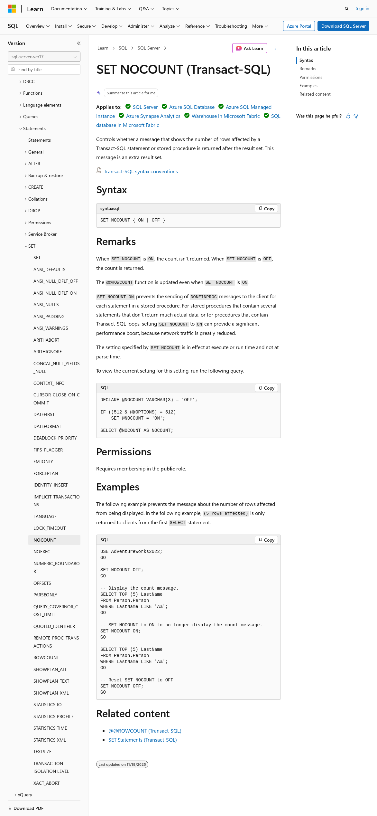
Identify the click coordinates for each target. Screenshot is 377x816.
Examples (308, 85)
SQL (123, 48)
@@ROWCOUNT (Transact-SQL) (144, 730)
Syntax (306, 60)
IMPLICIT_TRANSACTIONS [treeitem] (56, 478)
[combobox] (44, 57)
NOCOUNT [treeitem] (44, 518)
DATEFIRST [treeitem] (44, 392)
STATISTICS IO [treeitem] (47, 682)
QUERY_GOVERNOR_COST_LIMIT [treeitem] (55, 588)
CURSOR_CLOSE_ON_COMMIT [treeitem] (56, 376)
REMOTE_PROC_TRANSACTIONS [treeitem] (56, 619)
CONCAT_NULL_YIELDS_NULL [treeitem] (56, 345)
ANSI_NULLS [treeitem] (46, 282)
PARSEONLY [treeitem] (45, 572)
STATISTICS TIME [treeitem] (50, 706)
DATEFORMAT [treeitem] (47, 404)
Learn (102, 48)
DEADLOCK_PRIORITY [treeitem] (55, 416)
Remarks (307, 68)
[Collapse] (79, 43)
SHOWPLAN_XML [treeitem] (51, 671)
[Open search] (346, 8)
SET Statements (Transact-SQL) (142, 739)
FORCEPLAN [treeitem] (45, 451)
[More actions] (275, 48)
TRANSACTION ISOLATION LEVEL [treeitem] (51, 745)
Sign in (362, 8)
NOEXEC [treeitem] (41, 529)
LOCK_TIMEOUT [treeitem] (49, 506)
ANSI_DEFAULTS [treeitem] (49, 247)
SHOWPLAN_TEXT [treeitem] (51, 659)
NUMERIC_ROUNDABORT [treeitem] (56, 545)
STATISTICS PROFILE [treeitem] (53, 694)
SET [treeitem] (37, 235)
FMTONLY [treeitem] (43, 439)
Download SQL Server (343, 26)
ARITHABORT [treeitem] (46, 318)
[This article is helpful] (348, 116)
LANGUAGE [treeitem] (45, 494)
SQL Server (149, 48)
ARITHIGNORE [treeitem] (47, 329)
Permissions (310, 77)
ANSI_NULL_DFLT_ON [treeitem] (55, 271)
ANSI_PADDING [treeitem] (49, 294)
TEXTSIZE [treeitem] (42, 729)
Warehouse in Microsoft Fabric (226, 115)
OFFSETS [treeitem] (42, 561)
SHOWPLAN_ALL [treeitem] (50, 647)
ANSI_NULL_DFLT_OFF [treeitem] (55, 259)
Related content (315, 94)
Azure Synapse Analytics (153, 115)
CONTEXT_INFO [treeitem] (49, 361)
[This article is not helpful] (356, 116)
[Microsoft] (12, 9)
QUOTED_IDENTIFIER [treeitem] (54, 604)
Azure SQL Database (192, 106)
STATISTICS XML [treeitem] (49, 718)
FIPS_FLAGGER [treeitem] (48, 427)
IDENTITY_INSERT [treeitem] (50, 463)
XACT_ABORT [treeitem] (46, 761)
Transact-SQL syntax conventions (141, 171)
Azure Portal (299, 26)
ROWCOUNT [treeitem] (46, 635)
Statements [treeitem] (39, 118)
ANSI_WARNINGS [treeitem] (50, 306)
